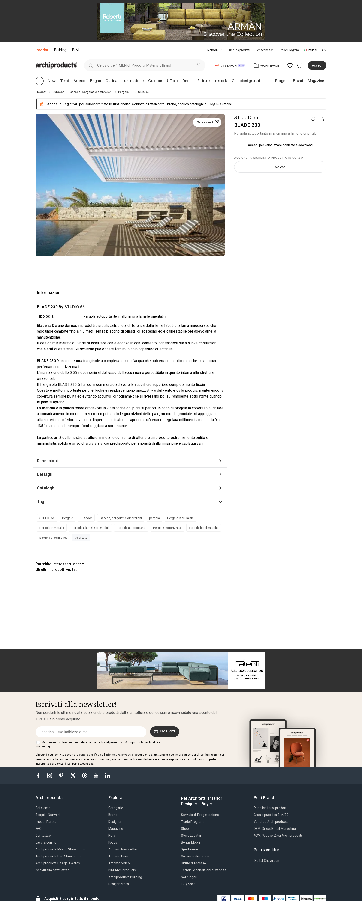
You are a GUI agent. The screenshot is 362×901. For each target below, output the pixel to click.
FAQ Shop (188, 884)
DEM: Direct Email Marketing (275, 828)
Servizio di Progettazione (200, 815)
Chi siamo (43, 808)
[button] (214, 50)
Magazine (115, 828)
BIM (75, 50)
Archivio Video (119, 863)
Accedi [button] (317, 65)
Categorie (115, 808)
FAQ (39, 828)
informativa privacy (118, 754)
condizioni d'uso (90, 754)
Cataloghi (46, 487)
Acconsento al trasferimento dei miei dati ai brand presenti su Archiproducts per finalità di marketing (98, 744)
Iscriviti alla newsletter (52, 870)
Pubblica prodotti (239, 50)
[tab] (221, 50)
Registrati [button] (70, 104)
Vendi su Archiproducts (271, 822)
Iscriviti (164, 731)
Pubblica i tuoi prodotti (270, 808)
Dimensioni (47, 460)
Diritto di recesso (193, 863)
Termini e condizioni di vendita (203, 870)
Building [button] (60, 50)
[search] (90, 65)
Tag (40, 501)
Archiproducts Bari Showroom (58, 856)
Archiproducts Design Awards (58, 863)
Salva (280, 166)
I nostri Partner (47, 822)
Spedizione (189, 849)
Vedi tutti (81, 537)
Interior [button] (42, 50)
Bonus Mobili (190, 842)
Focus (112, 842)
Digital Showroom (267, 860)
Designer (115, 822)
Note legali (189, 877)
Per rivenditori (265, 50)
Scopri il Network (48, 815)
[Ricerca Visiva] (198, 65)
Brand (112, 815)
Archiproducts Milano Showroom (60, 849)
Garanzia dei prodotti (196, 856)
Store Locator (191, 835)
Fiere (112, 835)
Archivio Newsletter (123, 849)
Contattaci (43, 835)
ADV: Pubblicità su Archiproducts (278, 835)
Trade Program (289, 50)
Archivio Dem (118, 856)
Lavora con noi (46, 842)
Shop (185, 828)
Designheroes (118, 884)
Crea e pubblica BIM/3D (271, 815)
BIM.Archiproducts (122, 870)
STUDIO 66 (246, 117)
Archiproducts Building (125, 877)
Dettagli (44, 474)
